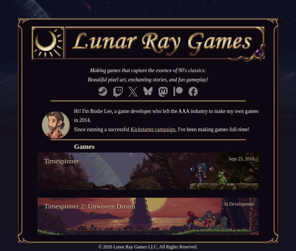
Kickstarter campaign (153, 129)
